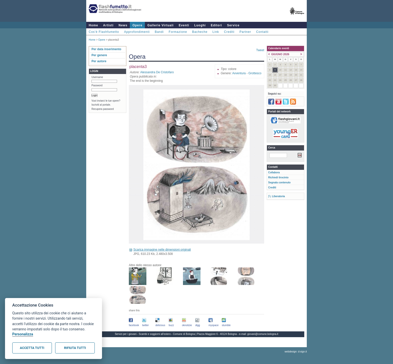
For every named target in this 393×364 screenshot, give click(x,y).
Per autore (98, 61)
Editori (216, 25)
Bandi (159, 32)
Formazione (178, 32)
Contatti (262, 32)
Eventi (184, 25)
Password (97, 85)
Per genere (99, 55)
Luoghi (200, 25)
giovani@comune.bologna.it (262, 334)
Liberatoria (278, 196)
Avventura (239, 73)
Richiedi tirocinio (278, 177)
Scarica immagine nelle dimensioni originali (162, 249)
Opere (137, 25)
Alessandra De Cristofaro (157, 72)
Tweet (260, 50)
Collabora (274, 172)
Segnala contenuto (279, 182)
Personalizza (22, 334)
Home (93, 25)
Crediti (229, 32)
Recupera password (102, 109)
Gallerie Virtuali (160, 25)
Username (97, 77)
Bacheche (199, 32)
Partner (245, 32)
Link (216, 32)
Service (233, 25)
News (123, 25)
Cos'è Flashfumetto (104, 32)
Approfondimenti (137, 32)
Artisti (108, 25)
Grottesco (254, 73)
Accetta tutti (32, 348)
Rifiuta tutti (75, 348)
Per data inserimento (106, 49)
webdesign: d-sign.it (296, 351)
